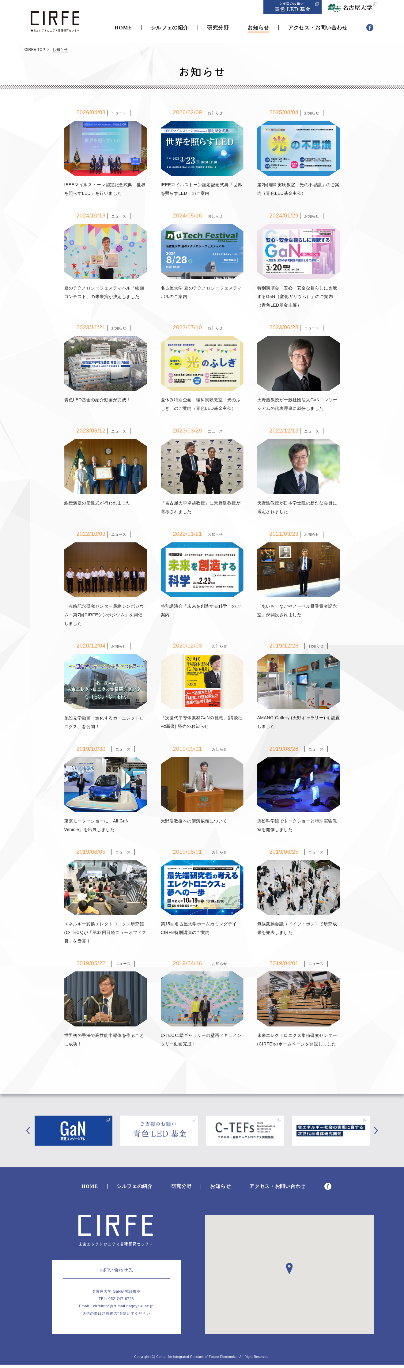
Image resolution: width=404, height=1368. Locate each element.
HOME (123, 27)
